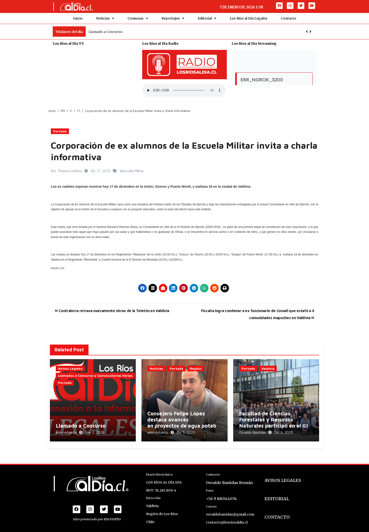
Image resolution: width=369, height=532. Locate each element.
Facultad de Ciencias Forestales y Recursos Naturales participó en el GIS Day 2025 (275, 420)
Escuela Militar (133, 169)
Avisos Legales (70, 366)
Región (195, 366)
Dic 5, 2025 (186, 430)
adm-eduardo (67, 430)
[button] (310, 29)
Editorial (207, 17)
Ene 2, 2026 (94, 430)
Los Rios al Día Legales (248, 17)
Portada (60, 129)
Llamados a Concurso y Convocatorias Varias (95, 373)
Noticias (105, 17)
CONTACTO (277, 513)
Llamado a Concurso (105, 29)
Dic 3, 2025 (284, 430)
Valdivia (267, 366)
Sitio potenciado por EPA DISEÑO (97, 515)
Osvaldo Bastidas (253, 430)
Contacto (288, 17)
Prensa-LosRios (70, 169)
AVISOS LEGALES (283, 476)
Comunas (138, 17)
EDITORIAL (277, 495)
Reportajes (172, 17)
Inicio (78, 17)
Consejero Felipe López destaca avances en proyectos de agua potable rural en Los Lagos (184, 420)
